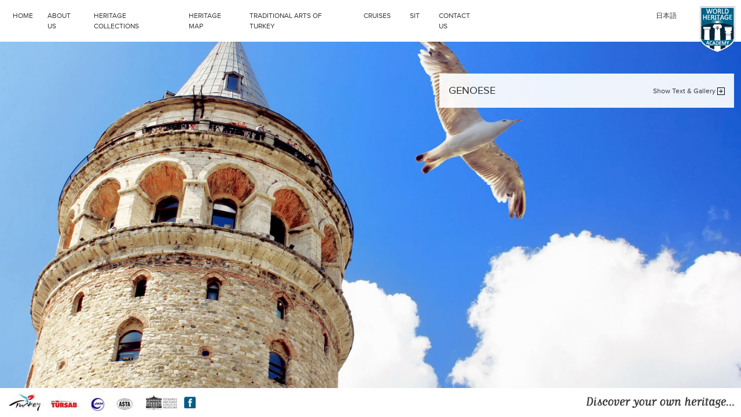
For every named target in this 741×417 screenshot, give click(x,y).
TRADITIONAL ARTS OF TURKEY (304, 19)
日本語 (666, 16)
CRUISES (384, 14)
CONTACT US (454, 21)
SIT (421, 14)
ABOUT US (59, 21)
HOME (23, 16)
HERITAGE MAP (205, 21)
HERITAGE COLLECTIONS (138, 19)
